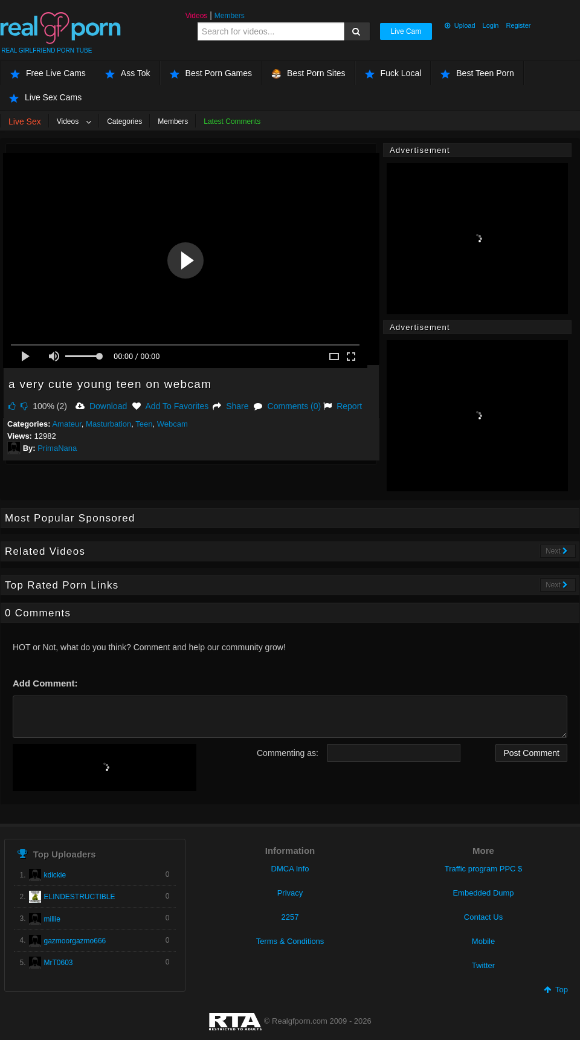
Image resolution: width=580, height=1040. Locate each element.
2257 (290, 917)
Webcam (172, 423)
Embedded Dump (483, 892)
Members (229, 15)
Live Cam (406, 31)
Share (230, 406)
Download (101, 406)
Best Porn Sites (308, 73)
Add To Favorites (170, 406)
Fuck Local (393, 73)
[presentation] (104, 767)
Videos (196, 15)
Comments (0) (287, 406)
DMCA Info (290, 868)
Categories (124, 121)
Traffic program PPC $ (484, 868)
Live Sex (24, 121)
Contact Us (483, 917)
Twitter (483, 965)
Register (518, 25)
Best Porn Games (211, 73)
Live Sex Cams (45, 97)
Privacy (290, 892)
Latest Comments (232, 121)
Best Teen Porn (477, 73)
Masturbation (108, 423)
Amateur (66, 423)
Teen (143, 423)
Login (491, 25)
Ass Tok (127, 73)
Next (557, 551)
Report (342, 406)
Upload (460, 25)
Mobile (483, 941)
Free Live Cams (48, 73)
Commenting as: (287, 753)
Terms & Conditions (290, 941)
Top (556, 989)
